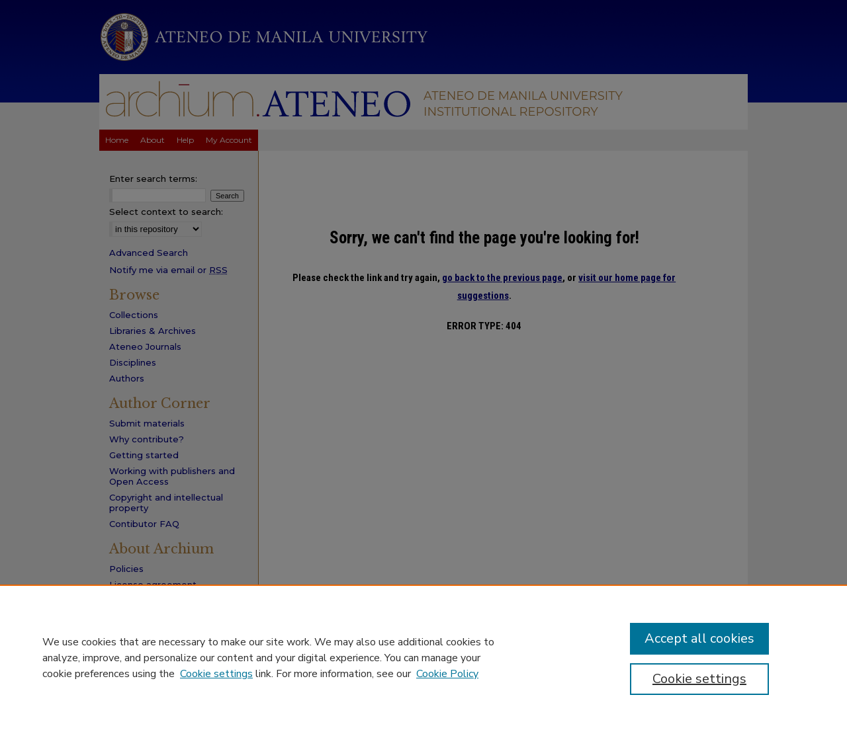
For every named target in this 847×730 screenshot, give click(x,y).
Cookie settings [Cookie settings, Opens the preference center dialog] (699, 679)
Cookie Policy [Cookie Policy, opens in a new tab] (447, 674)
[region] (423, 657)
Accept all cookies (699, 638)
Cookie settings (216, 674)
